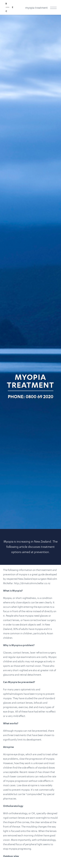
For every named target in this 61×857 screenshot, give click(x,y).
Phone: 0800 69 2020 (30, 396)
